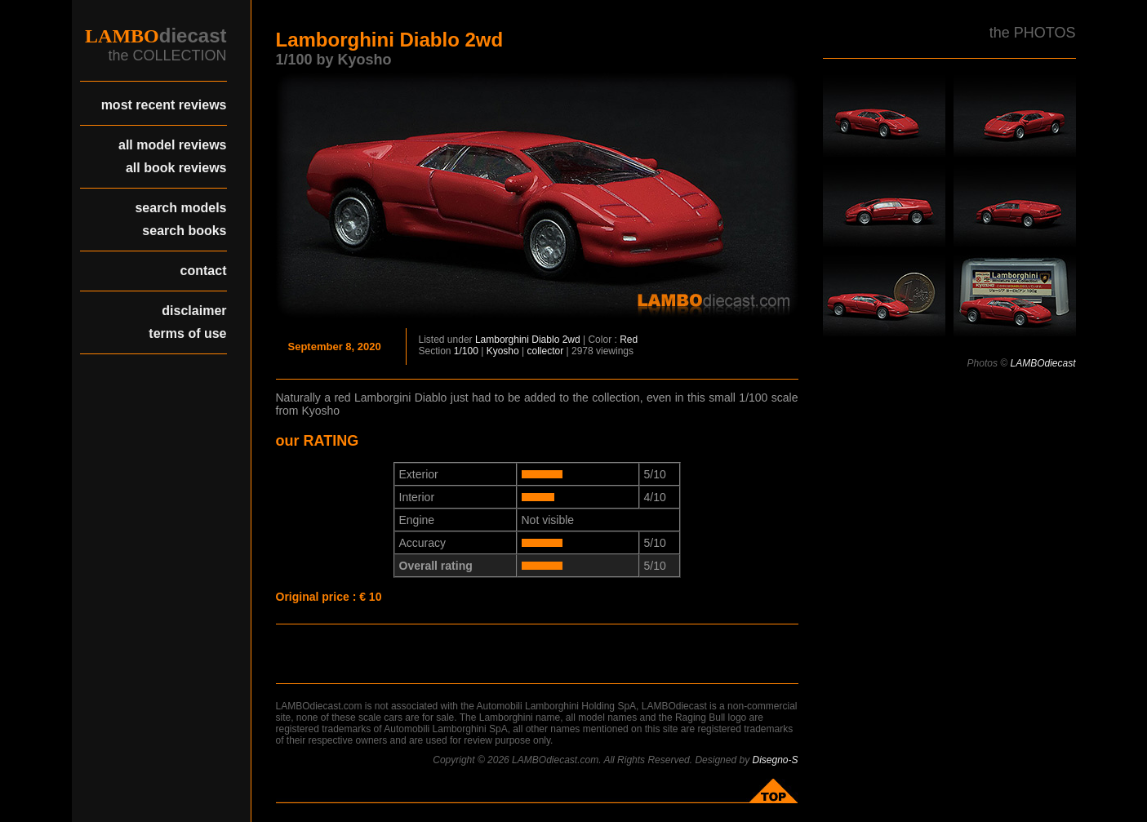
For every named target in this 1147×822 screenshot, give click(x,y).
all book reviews (176, 168)
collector (545, 351)
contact (203, 271)
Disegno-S (775, 760)
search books (184, 231)
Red (629, 339)
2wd (571, 339)
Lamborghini (502, 339)
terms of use (187, 333)
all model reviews (172, 145)
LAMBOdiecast (1042, 363)
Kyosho (503, 351)
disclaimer (194, 311)
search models (180, 208)
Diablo (545, 339)
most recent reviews (164, 105)
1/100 (466, 351)
